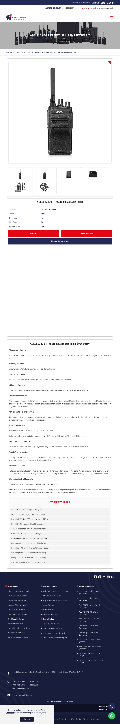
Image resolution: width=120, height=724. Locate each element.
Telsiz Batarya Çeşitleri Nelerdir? (54, 633)
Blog (85, 8)
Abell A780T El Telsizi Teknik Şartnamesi (89, 592)
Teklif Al (33, 233)
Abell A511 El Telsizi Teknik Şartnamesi (88, 599)
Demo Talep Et (87, 233)
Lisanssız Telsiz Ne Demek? (17, 605)
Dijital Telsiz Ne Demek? (16, 619)
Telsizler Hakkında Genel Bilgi (18, 591)
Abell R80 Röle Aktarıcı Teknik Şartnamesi (89, 606)
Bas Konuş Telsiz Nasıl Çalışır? (18, 637)
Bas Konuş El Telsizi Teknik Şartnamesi (88, 634)
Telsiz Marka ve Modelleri (17, 600)
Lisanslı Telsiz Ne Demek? (17, 610)
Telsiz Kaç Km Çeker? (50, 624)
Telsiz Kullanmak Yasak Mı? (53, 628)
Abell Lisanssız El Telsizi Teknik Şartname (90, 620)
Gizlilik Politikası (49, 610)
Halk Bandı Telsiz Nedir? (16, 624)
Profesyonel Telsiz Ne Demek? (18, 614)
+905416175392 (18, 685)
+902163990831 (32, 681)
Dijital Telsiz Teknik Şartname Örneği (89, 654)
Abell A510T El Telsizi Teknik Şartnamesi (89, 613)
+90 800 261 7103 (105, 709)
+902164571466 (71, 8)
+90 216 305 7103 (105, 706)
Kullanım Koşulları (50, 586)
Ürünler (20, 52)
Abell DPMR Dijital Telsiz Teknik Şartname (90, 641)
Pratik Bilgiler (94, 8)
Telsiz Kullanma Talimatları (17, 596)
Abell (43, 214)
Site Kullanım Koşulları (51, 614)
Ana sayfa (10, 52)
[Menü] (112, 17)
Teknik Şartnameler (107, 8)
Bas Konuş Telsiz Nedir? (16, 633)
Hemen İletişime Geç (60, 241)
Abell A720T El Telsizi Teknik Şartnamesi (89, 627)
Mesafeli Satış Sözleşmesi (52, 596)
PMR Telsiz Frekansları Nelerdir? (19, 628)
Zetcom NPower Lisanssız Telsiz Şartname (90, 648)
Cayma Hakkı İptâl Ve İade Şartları (55, 600)
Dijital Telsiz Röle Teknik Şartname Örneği (91, 661)
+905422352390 (32, 685)
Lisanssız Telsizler (33, 52)
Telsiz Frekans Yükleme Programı (55, 638)
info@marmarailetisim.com (22, 695)
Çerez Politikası (48, 605)
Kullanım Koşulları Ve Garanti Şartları (56, 591)
